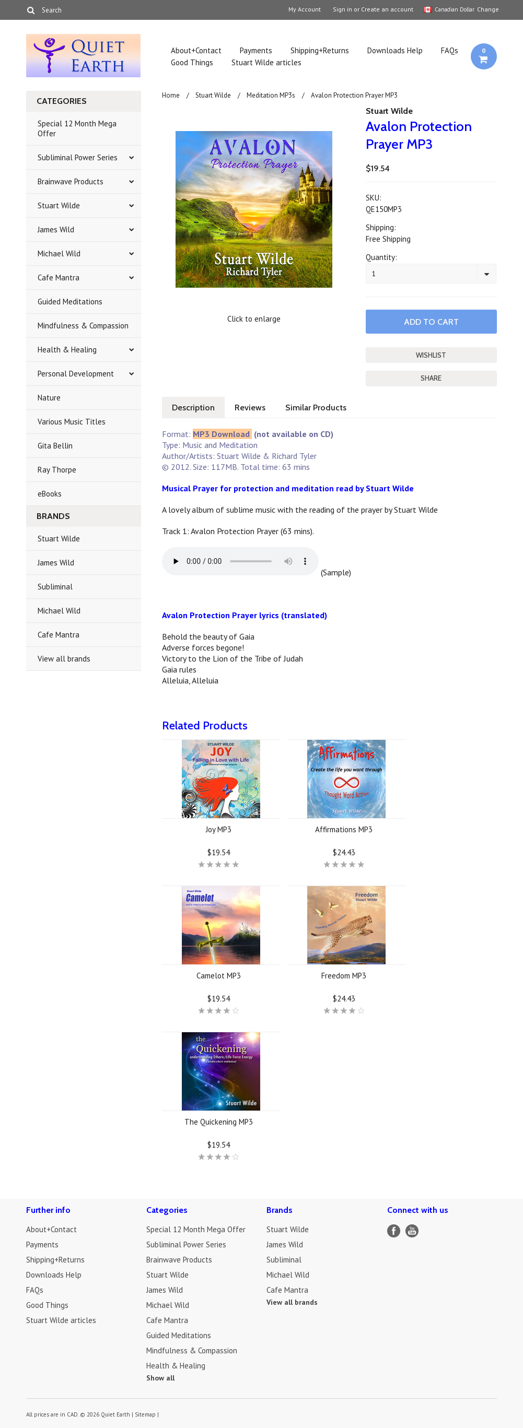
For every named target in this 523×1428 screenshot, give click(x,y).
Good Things (192, 62)
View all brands (64, 659)
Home (171, 95)
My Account (304, 9)
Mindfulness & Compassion (83, 326)
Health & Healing (67, 350)
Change (487, 9)
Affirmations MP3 (344, 829)
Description (193, 407)
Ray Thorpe (57, 470)
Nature (49, 398)
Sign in (342, 9)
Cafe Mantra (58, 277)
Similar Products (315, 407)
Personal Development (76, 374)
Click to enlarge (254, 319)
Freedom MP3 (343, 976)
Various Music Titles (72, 422)
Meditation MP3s (271, 95)
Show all (160, 1378)
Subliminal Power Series (78, 157)
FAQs (449, 50)
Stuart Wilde (59, 205)
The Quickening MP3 (218, 1122)
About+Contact (196, 50)
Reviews (250, 407)
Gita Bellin (55, 446)
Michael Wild (59, 253)
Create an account (387, 9)
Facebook (393, 1230)
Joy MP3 (218, 829)
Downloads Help (395, 50)
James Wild (56, 229)
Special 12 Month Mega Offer (77, 128)
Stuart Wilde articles (266, 62)
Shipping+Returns (319, 50)
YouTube (412, 1230)
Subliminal (55, 587)
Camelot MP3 (218, 976)
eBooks (50, 494)
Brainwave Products (70, 181)
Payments (256, 50)
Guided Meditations (70, 301)
